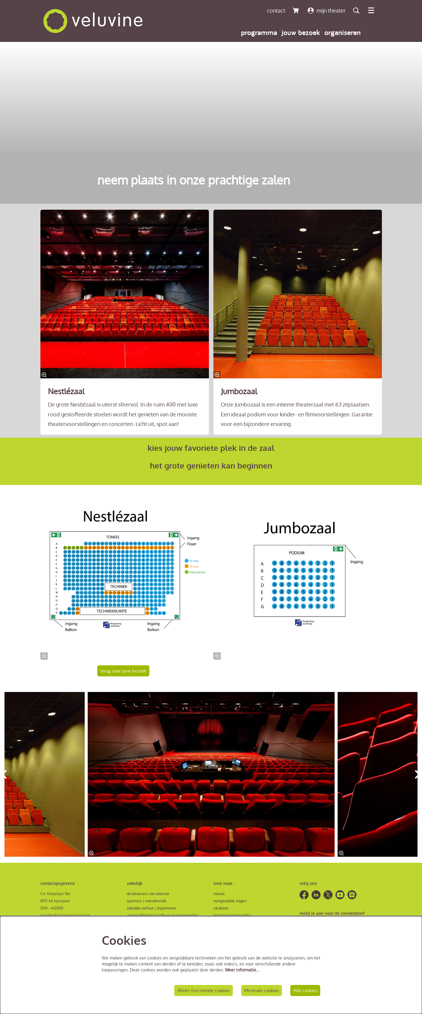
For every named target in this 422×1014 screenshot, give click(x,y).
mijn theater (327, 10)
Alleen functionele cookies (198, 990)
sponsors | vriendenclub (146, 902)
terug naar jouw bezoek (125, 671)
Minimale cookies (259, 990)
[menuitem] (259, 32)
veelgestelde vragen (230, 902)
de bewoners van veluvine (148, 894)
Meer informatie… (242, 968)
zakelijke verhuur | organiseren (151, 909)
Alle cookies (304, 990)
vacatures (221, 909)
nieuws (219, 894)
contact (276, 10)
